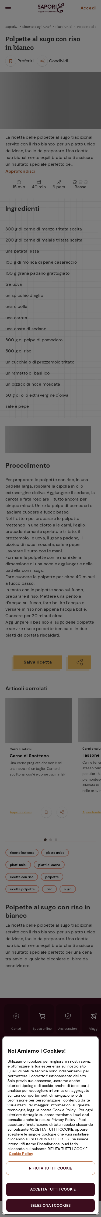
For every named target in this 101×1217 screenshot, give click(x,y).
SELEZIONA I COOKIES (50, 1205)
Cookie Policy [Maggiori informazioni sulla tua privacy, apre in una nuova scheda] (21, 1153)
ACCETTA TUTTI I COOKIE (53, 1189)
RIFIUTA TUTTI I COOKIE (50, 1168)
